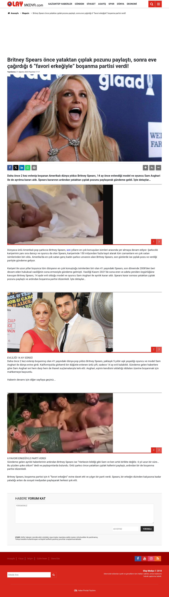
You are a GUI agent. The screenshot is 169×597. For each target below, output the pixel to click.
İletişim (30, 559)
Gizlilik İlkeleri (42, 559)
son (69, 249)
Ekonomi (132, 4)
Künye (21, 559)
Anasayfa (13, 13)
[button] (145, 167)
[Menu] (158, 4)
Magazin (25, 13)
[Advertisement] (84, 35)
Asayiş (102, 4)
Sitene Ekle (55, 559)
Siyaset (91, 4)
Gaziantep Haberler (60, 4)
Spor (111, 4)
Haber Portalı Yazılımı (87, 590)
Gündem (79, 4)
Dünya (120, 4)
